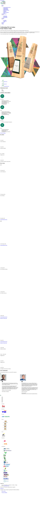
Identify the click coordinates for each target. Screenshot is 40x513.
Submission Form (5, 9)
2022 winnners (5, 17)
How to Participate (5, 8)
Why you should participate (7, 7)
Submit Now (2, 488)
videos (4, 21)
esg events (4, 20)
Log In (1, 0)
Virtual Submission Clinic (3, 219)
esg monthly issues (5, 86)
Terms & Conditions (6, 12)
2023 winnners (5, 16)
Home (2, 5)
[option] (10, 383)
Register (3, 0)
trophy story (5, 11)
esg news (3, 22)
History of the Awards (6, 10)
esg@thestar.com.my (6, 485)
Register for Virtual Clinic (3, 318)
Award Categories (4, 13)
